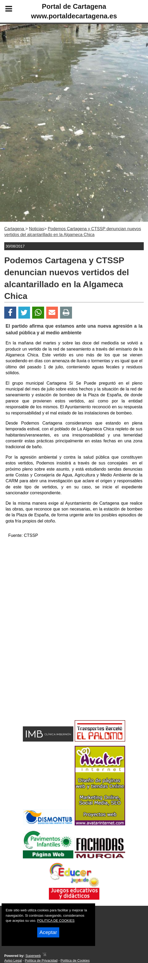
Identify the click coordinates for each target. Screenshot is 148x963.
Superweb (33, 956)
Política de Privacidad (41, 960)
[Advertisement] (74, 580)
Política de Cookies (75, 960)
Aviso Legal (13, 960)
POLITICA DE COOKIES (56, 921)
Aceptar (48, 932)
